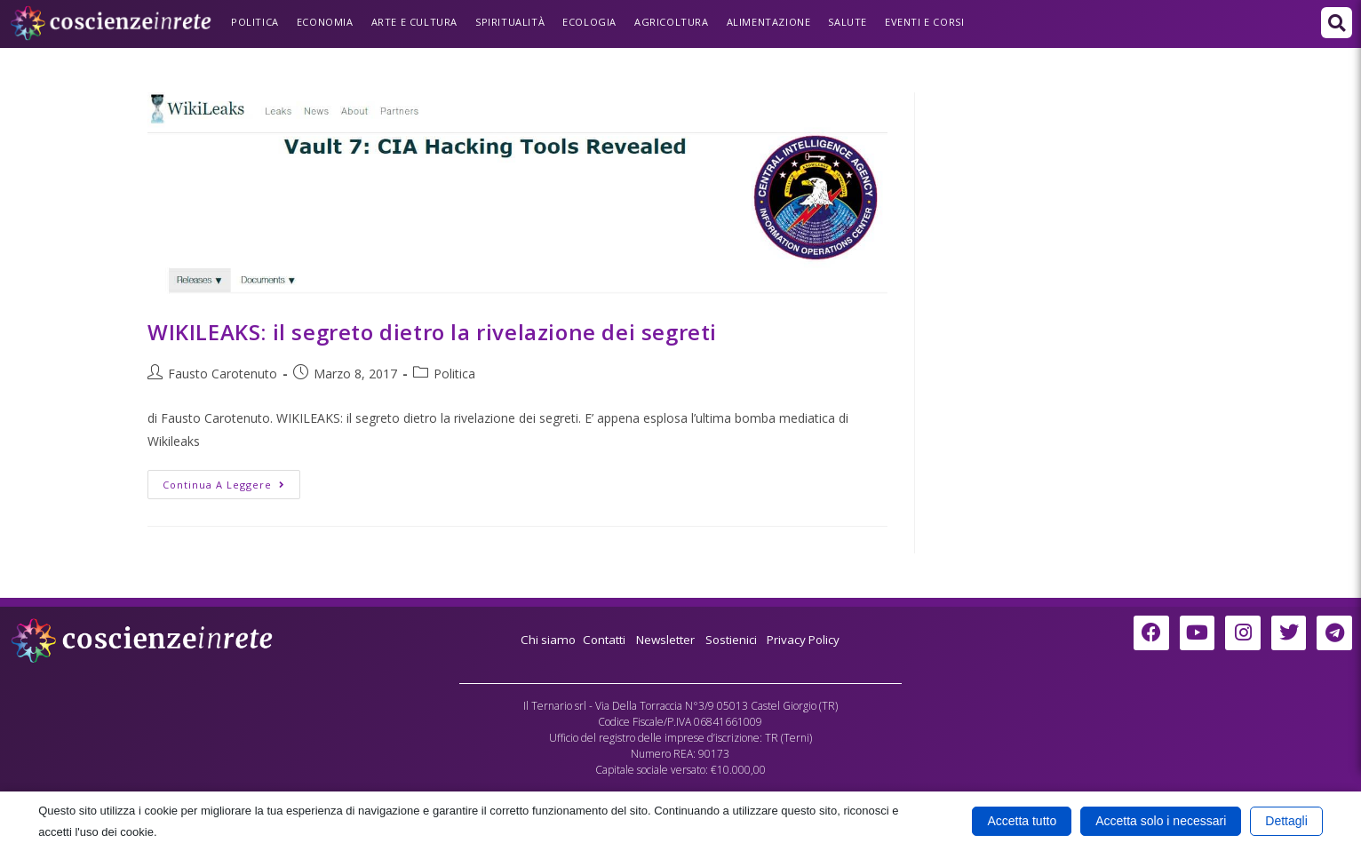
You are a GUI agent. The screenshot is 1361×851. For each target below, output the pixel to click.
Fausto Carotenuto (222, 373)
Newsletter (664, 639)
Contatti (599, 639)
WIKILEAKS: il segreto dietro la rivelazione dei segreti (432, 331)
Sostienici (735, 639)
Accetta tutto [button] (1021, 821)
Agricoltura (671, 21)
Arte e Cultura (414, 21)
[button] (1336, 22)
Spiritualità (510, 21)
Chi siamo (540, 639)
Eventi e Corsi (924, 21)
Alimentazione (769, 21)
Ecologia (589, 21)
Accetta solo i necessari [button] (1160, 821)
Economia (325, 21)
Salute (847, 21)
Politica (255, 21)
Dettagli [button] (1286, 821)
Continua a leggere (231, 480)
